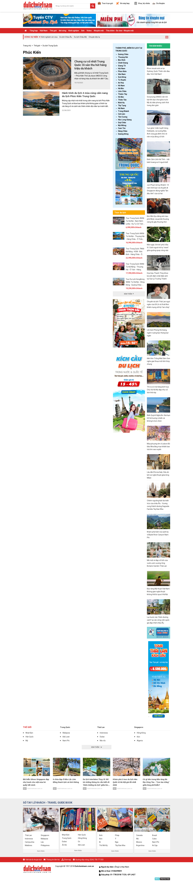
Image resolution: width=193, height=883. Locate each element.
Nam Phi (66, 741)
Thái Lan (101, 727)
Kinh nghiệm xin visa (49, 37)
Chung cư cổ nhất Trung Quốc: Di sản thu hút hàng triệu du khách (90, 65)
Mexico (139, 842)
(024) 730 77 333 (96, 860)
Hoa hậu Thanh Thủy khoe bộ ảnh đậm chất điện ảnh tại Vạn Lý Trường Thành (157, 276)
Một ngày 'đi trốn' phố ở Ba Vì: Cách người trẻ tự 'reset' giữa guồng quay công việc (158, 247)
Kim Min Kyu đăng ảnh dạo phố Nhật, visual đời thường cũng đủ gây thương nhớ (158, 219)
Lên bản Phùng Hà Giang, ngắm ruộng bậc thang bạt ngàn (157, 333)
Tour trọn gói (105, 3)
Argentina (140, 845)
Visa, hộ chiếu (142, 3)
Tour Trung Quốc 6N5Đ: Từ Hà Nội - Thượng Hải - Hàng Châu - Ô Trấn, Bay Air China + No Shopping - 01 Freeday (135, 239)
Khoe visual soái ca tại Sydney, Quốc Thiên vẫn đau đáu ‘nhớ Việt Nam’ (158, 71)
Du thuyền (158, 3)
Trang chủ (27, 46)
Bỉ (100, 842)
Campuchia (29, 842)
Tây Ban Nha (120, 845)
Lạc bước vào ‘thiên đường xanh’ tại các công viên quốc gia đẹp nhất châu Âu (158, 620)
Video (89, 31)
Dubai (102, 737)
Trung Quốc (65, 727)
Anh (101, 835)
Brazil (154, 835)
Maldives (28, 845)
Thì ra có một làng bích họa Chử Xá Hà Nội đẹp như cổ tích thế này (158, 390)
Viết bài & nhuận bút (34, 860)
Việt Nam (44, 31)
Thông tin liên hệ (53, 860)
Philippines (45, 845)
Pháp (117, 835)
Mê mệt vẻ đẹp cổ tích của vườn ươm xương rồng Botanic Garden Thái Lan (157, 563)
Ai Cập (154, 845)
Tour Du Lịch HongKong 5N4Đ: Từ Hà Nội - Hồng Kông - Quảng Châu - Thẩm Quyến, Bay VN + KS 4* (135, 285)
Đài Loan (66, 737)
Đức (138, 737)
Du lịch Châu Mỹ (80, 37)
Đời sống (62, 31)
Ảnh (82, 31)
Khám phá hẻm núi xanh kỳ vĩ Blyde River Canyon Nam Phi (158, 535)
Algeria (140, 741)
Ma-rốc (103, 741)
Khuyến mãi (99, 31)
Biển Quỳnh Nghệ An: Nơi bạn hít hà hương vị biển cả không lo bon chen (158, 418)
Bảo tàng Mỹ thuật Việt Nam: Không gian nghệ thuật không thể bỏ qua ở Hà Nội (158, 591)
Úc (79, 841)
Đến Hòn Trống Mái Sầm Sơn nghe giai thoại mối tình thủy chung (158, 361)
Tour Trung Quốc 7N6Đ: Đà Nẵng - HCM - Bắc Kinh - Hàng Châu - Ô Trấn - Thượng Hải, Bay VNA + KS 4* (135, 254)
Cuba (154, 839)
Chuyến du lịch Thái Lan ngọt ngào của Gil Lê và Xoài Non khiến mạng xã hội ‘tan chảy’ (158, 304)
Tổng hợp (34, 31)
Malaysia (66, 733)
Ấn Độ (64, 845)
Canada (139, 835)
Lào (42, 842)
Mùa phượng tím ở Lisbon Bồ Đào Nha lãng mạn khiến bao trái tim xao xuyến (158, 446)
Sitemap (67, 860)
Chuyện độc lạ (94, 37)
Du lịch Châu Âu (65, 37)
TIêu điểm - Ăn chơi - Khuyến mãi (120, 31)
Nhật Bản (29, 733)
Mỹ (27, 741)
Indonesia (104, 733)
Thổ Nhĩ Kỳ (103, 845)
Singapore (138, 727)
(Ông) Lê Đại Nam (121, 867)
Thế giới (53, 31)
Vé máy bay (122, 3)
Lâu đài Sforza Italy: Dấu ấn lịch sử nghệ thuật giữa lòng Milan (158, 475)
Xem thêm (41, 851)
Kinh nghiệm (73, 31)
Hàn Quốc (29, 737)
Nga (116, 842)
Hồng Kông (141, 733)
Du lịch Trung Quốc (50, 46)
